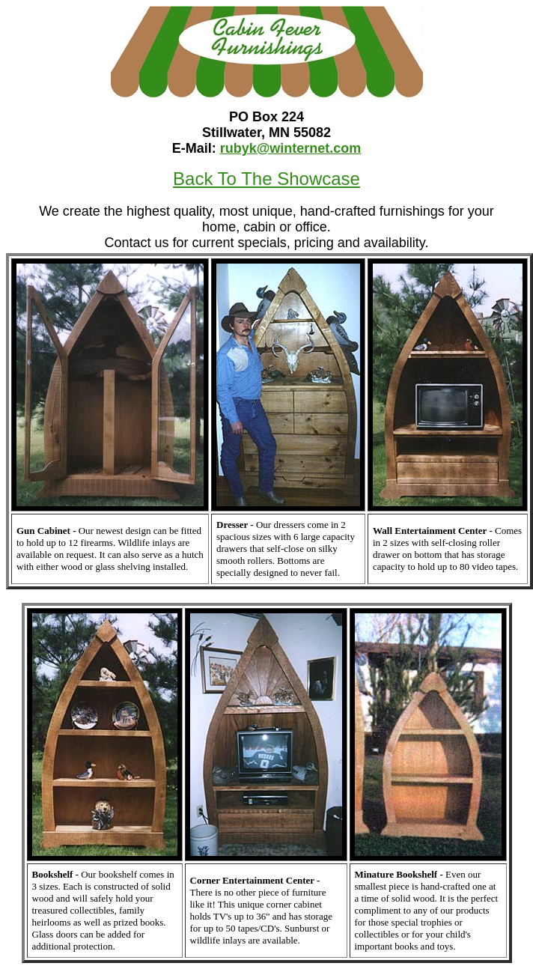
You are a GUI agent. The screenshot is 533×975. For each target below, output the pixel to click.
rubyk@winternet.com (291, 148)
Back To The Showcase (266, 178)
